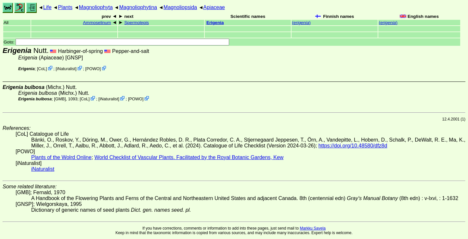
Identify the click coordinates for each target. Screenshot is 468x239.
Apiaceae (214, 7)
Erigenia (215, 22)
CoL (42, 68)
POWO (93, 68)
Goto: (116, 42)
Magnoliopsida (180, 7)
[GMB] (60, 98)
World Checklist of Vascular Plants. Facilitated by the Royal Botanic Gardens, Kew (188, 157)
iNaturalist (66, 68)
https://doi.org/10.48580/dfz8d (352, 145)
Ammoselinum (97, 22)
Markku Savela (312, 228)
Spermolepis (136, 22)
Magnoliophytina (138, 7)
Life (47, 7)
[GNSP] (74, 57)
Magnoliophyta (96, 7)
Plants (65, 7)
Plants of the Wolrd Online (61, 157)
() (301, 22)
